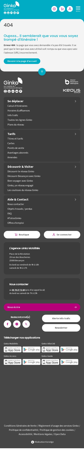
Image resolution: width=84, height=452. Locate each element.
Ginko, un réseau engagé (20, 185)
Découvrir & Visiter (20, 167)
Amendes (12, 157)
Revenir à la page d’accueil (22, 61)
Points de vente (15, 148)
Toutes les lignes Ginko (19, 120)
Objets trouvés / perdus (19, 209)
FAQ (9, 213)
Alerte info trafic (61, 318)
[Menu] (77, 8)
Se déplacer (15, 101)
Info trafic (12, 115)
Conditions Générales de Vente (20, 426)
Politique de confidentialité (23, 430)
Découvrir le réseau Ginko (20, 171)
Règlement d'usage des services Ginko (58, 426)
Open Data (59, 434)
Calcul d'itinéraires (17, 106)
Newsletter (61, 328)
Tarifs (11, 134)
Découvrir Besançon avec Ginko (23, 176)
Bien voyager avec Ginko (20, 181)
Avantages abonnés (17, 152)
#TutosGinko (14, 218)
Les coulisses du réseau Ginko (22, 190)
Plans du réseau (15, 124)
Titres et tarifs (15, 138)
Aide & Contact (17, 199)
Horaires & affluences (18, 110)
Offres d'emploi (15, 223)
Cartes (10, 143)
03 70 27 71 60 (18, 290)
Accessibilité (25, 434)
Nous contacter (15, 204)
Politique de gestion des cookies (57, 430)
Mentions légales (43, 434)
